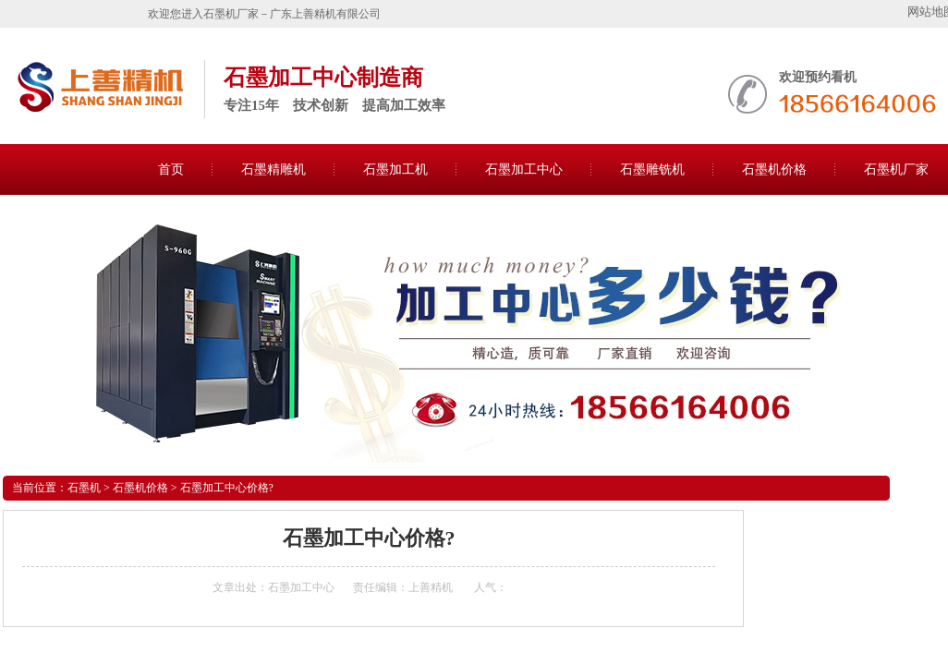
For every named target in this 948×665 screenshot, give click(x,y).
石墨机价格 (774, 169)
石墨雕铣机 (652, 169)
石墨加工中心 (524, 169)
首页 (171, 169)
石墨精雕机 (273, 169)
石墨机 (84, 487)
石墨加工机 (395, 169)
